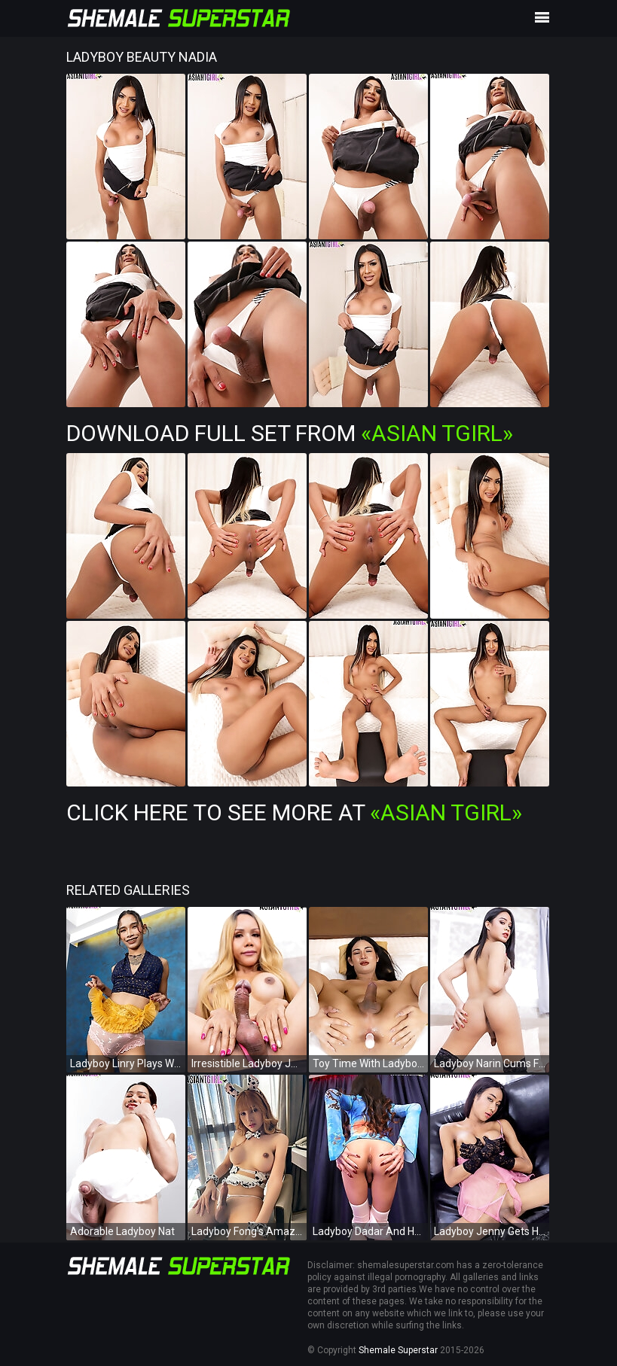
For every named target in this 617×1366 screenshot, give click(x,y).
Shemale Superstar (398, 1350)
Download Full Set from (289, 433)
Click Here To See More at (294, 812)
